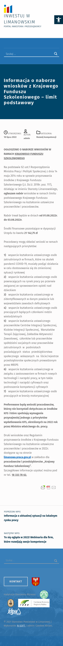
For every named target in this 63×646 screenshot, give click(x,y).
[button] (58, 19)
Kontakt (16, 581)
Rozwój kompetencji (46, 137)
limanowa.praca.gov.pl (17, 457)
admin (27, 138)
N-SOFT (21, 625)
